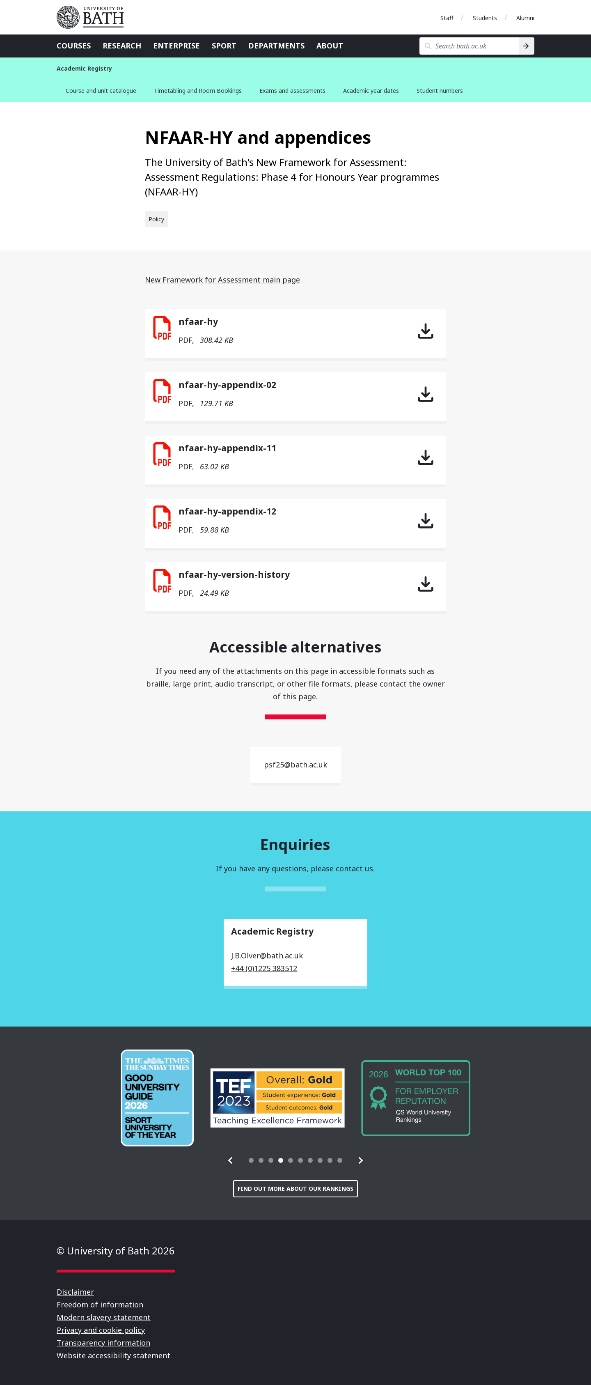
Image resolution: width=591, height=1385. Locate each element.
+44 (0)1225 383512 (264, 968)
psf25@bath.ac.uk (295, 764)
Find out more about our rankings (295, 1188)
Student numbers (440, 90)
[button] (230, 1160)
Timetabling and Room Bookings (198, 90)
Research (122, 46)
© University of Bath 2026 (116, 1250)
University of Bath (94, 17)
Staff (447, 18)
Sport (224, 46)
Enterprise (176, 46)
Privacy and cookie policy (101, 1330)
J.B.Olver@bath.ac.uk (267, 955)
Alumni (525, 18)
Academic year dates (371, 90)
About (329, 46)
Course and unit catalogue (101, 90)
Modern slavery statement (104, 1317)
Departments (276, 46)
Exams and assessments (292, 90)
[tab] (251, 1160)
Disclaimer (75, 1292)
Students (485, 18)
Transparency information (103, 1343)
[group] (157, 1098)
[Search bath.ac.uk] (469, 46)
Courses (74, 46)
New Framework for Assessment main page (222, 280)
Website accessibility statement (113, 1355)
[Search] (526, 46)
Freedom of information (100, 1304)
